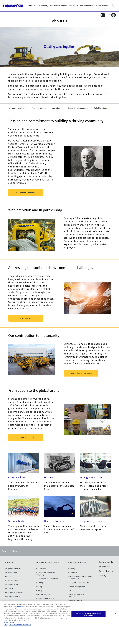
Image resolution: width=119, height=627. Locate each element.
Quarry (39, 590)
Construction (42, 568)
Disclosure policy (75, 600)
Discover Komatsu (54, 521)
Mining (39, 586)
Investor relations (87, 5)
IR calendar (72, 572)
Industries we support (58, 5)
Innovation (25, 318)
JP (111, 15)
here (19, 606)
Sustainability (42, 5)
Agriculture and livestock (47, 579)
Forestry (39, 583)
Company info (16, 477)
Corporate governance (93, 521)
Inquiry (102, 575)
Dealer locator (102, 5)
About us (31, 5)
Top (4, 551)
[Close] (115, 613)
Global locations (25, 438)
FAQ (69, 590)
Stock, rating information (78, 583)
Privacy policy (9, 622)
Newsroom (73, 5)
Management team (91, 477)
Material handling (43, 594)
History (48, 477)
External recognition (76, 586)
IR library (71, 568)
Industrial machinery (45, 598)
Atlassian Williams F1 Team (16, 592)
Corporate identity (25, 192)
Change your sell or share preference (17, 625)
